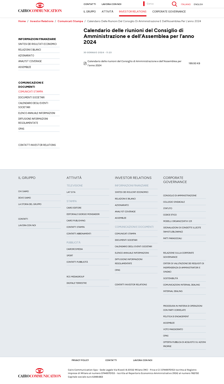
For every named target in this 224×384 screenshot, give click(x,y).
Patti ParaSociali (172, 238)
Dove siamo (24, 198)
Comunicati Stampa (70, 21)
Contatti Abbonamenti (79, 233)
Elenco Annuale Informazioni (36, 113)
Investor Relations (41, 21)
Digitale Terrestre (77, 283)
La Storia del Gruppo (29, 204)
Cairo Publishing (76, 220)
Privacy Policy (80, 360)
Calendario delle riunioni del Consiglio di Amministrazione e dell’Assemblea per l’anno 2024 (134, 63)
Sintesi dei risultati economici (37, 44)
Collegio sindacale (174, 202)
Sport (70, 255)
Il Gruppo (90, 11)
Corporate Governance (169, 11)
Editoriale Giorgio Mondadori (83, 214)
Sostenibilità (170, 278)
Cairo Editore (74, 208)
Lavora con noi (111, 4)
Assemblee (24, 67)
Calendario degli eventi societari (33, 105)
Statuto (167, 208)
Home (22, 21)
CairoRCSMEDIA (75, 249)
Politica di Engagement (176, 316)
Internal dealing (172, 291)
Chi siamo (23, 191)
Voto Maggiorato (173, 329)
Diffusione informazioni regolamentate (33, 120)
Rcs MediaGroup (75, 276)
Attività (107, 11)
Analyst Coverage (30, 61)
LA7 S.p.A (71, 192)
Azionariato (26, 55)
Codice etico (170, 215)
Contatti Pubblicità (77, 262)
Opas (166, 336)
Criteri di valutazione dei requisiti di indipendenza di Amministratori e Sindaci (183, 267)
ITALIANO (186, 4)
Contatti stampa (76, 227)
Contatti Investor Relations (37, 145)
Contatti (90, 4)
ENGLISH (198, 4)
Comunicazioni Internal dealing (181, 285)
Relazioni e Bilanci (29, 49)
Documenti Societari (31, 97)
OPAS (21, 128)
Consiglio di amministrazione (179, 195)
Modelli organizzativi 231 (177, 221)
